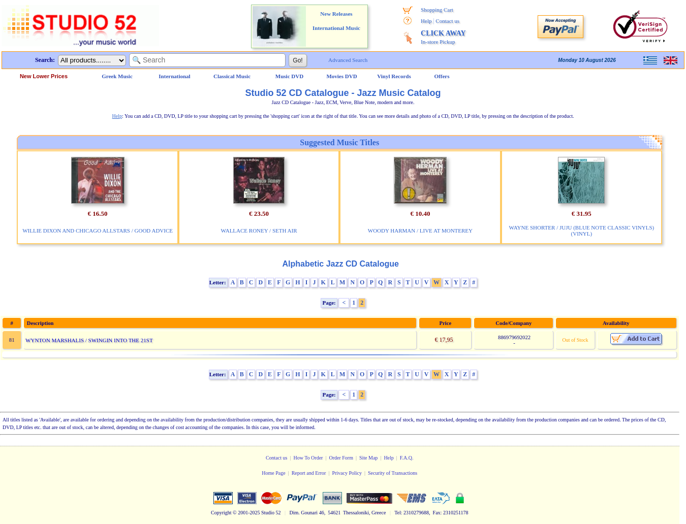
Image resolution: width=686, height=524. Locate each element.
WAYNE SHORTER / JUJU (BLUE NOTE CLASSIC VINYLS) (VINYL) (581, 230)
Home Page (273, 473)
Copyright (221, 512)
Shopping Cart (437, 10)
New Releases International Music (336, 21)
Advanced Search (347, 60)
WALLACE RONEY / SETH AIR (259, 230)
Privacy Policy (347, 473)
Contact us (447, 21)
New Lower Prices (44, 76)
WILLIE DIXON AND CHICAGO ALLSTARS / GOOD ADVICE (97, 230)
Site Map (368, 458)
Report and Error (309, 473)
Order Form (341, 458)
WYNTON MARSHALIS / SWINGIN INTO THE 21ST (89, 340)
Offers (442, 76)
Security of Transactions (392, 473)
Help (426, 21)
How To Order (308, 458)
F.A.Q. (407, 458)
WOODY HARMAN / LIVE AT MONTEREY (420, 230)
